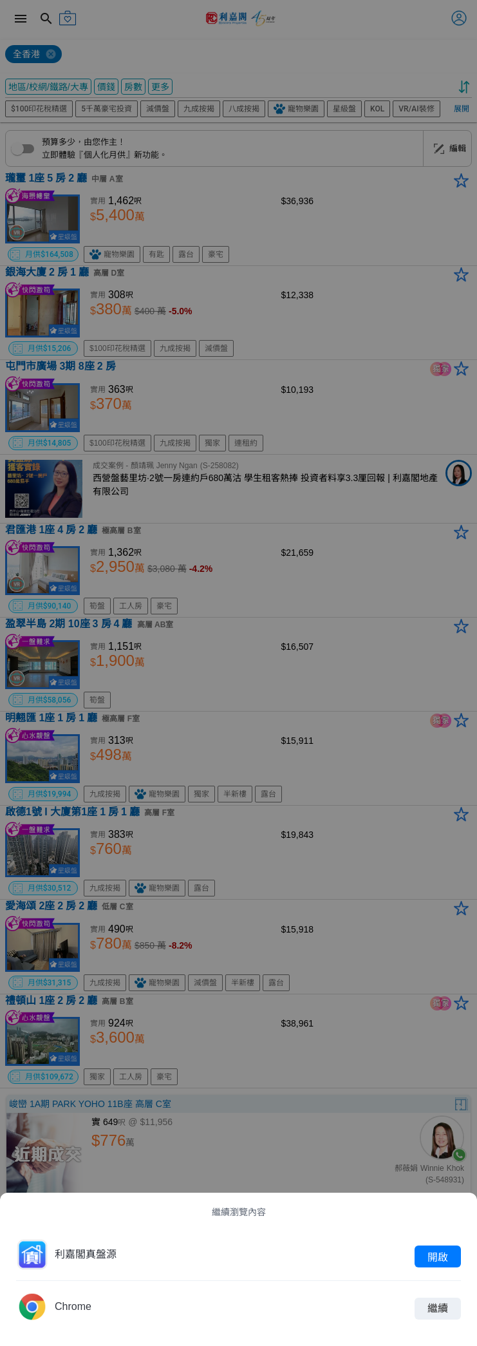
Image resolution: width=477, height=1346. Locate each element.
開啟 (437, 1256)
